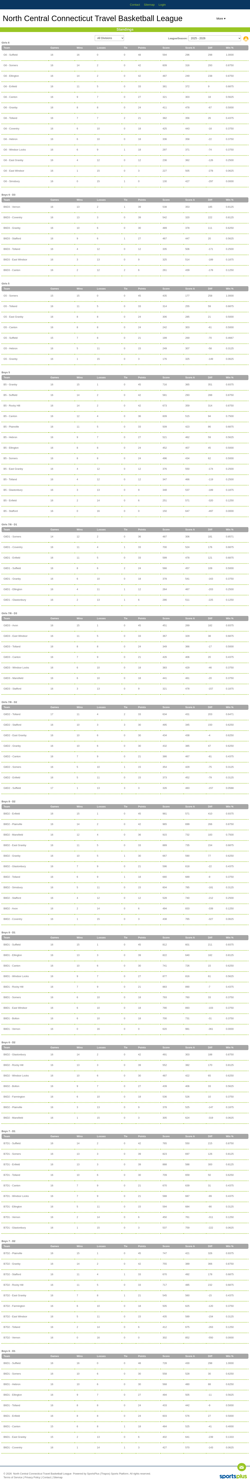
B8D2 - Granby (12, 855)
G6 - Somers (11, 65)
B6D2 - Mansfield (13, 1117)
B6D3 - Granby (12, 227)
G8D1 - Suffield (12, 568)
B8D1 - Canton (12, 965)
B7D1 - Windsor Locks (16, 1196)
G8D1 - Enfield (12, 557)
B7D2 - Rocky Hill (13, 1284)
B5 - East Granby (13, 468)
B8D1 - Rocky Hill (13, 986)
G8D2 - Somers (12, 766)
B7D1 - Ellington (13, 1206)
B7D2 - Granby (12, 1263)
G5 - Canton (10, 327)
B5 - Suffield (10, 395)
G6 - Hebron (11, 139)
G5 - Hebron (11, 348)
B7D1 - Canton (12, 1185)
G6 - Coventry (11, 128)
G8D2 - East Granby (15, 735)
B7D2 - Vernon (12, 1337)
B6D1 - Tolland (12, 1405)
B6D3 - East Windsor (15, 259)
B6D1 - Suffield (12, 1363)
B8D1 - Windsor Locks (16, 976)
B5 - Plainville (11, 426)
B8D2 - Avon (11, 908)
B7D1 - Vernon (12, 1217)
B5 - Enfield (10, 500)
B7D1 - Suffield (12, 1143)
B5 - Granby (10, 384)
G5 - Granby (11, 358)
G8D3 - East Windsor (16, 635)
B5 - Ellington (11, 447)
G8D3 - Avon (11, 625)
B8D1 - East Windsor (15, 1007)
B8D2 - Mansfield (13, 834)
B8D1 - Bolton (11, 1018)
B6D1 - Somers (12, 1373)
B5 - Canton (10, 416)
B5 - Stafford (11, 511)
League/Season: (178, 38)
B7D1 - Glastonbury (15, 1227)
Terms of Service (13, 1477)
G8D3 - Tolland (12, 646)
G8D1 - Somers (12, 536)
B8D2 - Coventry (13, 919)
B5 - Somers (11, 458)
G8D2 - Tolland (12, 714)
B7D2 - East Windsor (15, 1316)
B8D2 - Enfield (12, 813)
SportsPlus (93, 1473)
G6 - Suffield (11, 54)
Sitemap (57, 1477)
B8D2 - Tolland (12, 876)
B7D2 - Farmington (14, 1305)
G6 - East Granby (13, 160)
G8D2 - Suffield (12, 788)
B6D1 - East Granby (15, 1436)
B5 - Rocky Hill (12, 405)
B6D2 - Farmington (14, 1096)
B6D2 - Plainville (13, 1107)
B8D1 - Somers (12, 997)
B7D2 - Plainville (13, 1253)
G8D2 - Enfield (12, 777)
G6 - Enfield (10, 86)
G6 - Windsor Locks (15, 149)
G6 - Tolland (10, 118)
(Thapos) (105, 1473)
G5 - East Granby (13, 316)
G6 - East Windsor (14, 170)
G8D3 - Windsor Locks (16, 667)
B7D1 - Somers (12, 1153)
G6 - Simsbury (12, 181)
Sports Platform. (120, 1473)
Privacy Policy (32, 1477)
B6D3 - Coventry (13, 217)
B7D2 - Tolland (12, 1327)
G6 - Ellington (11, 75)
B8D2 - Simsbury (13, 887)
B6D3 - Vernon (12, 206)
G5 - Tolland (10, 306)
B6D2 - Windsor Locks (16, 1075)
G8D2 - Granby (12, 745)
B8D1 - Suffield (12, 944)
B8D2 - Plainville (13, 824)
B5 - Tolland (10, 479)
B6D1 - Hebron (12, 1384)
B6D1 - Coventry (13, 1447)
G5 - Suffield (11, 337)
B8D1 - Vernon (12, 1028)
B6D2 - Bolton (11, 1086)
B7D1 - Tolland (12, 1174)
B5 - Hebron (10, 437)
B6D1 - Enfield (12, 1415)
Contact (46, 1477)
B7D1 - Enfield (12, 1164)
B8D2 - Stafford (12, 897)
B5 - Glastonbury (13, 489)
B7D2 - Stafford (12, 1274)
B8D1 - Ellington (13, 955)
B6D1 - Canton (12, 1426)
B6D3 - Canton (12, 270)
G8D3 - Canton (12, 657)
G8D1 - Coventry (13, 547)
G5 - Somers (11, 295)
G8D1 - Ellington (13, 589)
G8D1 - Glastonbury (15, 599)
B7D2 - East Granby (15, 1295)
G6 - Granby (11, 107)
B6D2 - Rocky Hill (13, 1065)
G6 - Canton (10, 96)
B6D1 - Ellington (13, 1394)
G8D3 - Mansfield (13, 678)
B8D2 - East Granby (15, 845)
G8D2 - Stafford (12, 724)
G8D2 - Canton (12, 756)
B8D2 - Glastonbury (15, 866)
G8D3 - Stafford (12, 688)
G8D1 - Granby (12, 578)
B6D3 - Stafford (12, 238)
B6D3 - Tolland (12, 249)
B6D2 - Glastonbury (15, 1054)
